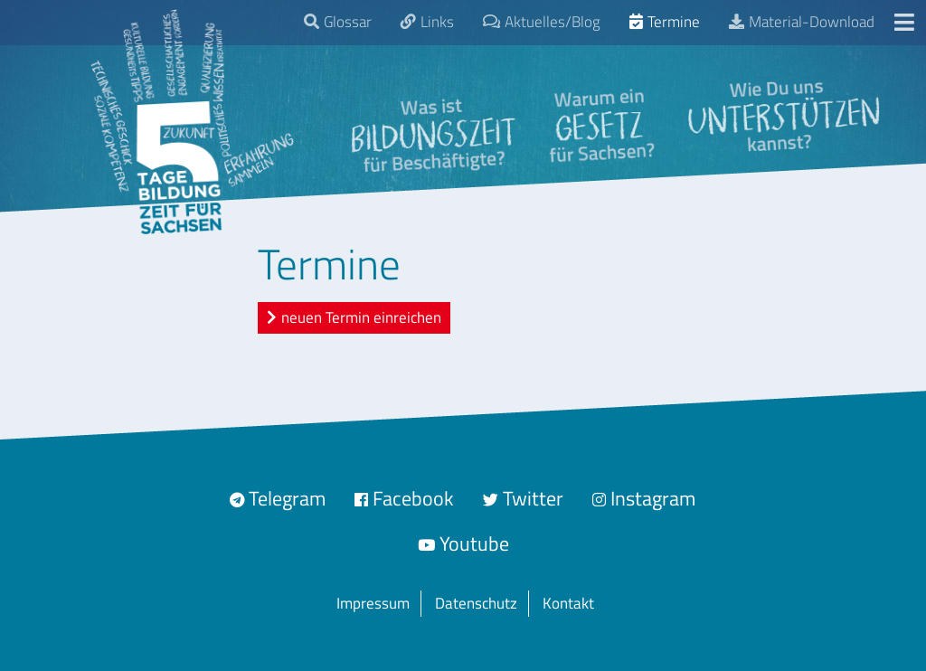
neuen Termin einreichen (361, 317)
